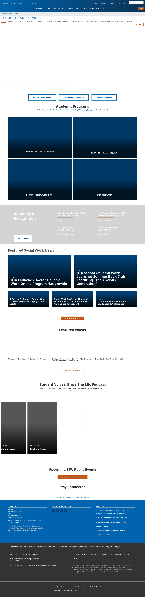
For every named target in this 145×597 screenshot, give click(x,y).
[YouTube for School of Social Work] (65, 518)
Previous (70, 408)
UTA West (111, 3)
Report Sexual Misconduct (119, 567)
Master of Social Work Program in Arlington (105, 547)
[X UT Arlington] (24, 573)
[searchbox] (134, 2)
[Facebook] (11, 573)
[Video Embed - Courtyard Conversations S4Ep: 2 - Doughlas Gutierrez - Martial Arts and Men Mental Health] (72, 353)
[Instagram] (20, 573)
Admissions (51, 8)
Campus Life (73, 8)
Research (84, 8)
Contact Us (76, 554)
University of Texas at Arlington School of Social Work (70, 497)
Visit (118, 3)
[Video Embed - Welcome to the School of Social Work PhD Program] (29, 353)
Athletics (100, 8)
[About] (10, 21)
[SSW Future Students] (24, 21)
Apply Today (87, 112)
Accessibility (94, 567)
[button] (23, 246)
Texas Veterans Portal (115, 570)
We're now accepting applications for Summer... (40, 547)
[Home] (3, 21)
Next (75, 408)
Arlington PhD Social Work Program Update (73, 547)
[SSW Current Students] (43, 21)
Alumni (33, 3)
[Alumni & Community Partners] (112, 21)
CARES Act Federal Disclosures (99, 572)
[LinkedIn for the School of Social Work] (61, 518)
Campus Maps (106, 554)
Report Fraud (82, 572)
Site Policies (104, 567)
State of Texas (102, 570)
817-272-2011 (14, 561)
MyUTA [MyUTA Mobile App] (74, 558)
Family (13, 3)
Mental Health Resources (99, 565)
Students (5, 3)
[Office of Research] (62, 21)
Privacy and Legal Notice (80, 567)
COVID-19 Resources (118, 572)
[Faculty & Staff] (92, 21)
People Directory (91, 554)
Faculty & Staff (23, 3)
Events (103, 3)
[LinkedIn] (15, 573)
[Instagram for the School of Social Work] (57, 518)
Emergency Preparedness (81, 565)
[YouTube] (28, 573)
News (92, 8)
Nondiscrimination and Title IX (120, 565)
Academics (40, 8)
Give (124, 3)
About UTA (62, 8)
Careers (117, 554)
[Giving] (129, 21)
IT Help (126, 554)
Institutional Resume (79, 570)
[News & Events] (77, 21)
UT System (92, 570)
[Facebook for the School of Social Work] (53, 518)
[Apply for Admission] (17, 565)
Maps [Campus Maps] (96, 3)
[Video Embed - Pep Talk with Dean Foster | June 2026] (116, 353)
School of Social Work (7, 13)
